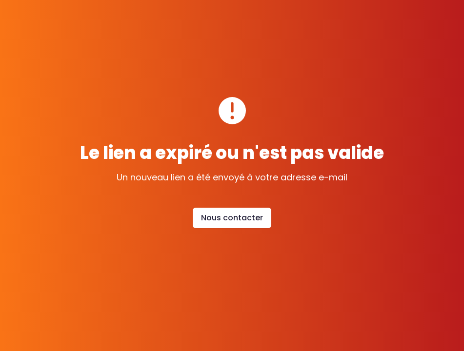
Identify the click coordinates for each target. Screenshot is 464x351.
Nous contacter (232, 217)
